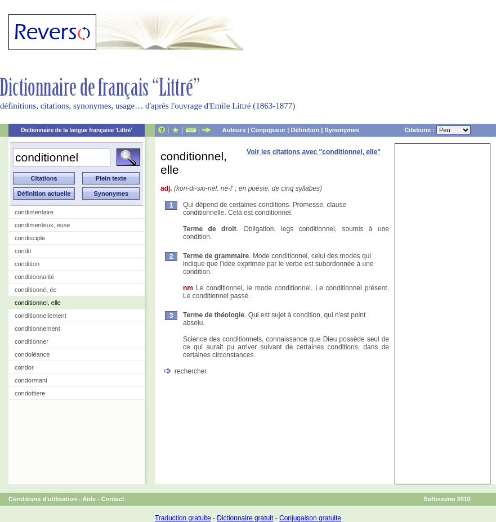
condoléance (32, 354)
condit (23, 251)
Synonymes (341, 130)
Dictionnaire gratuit (245, 518)
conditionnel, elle (38, 302)
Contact (112, 499)
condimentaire (34, 212)
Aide (89, 499)
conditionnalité (34, 276)
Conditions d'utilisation (42, 499)
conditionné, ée (36, 289)
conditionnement (37, 328)
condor (24, 367)
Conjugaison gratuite (310, 518)
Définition (305, 130)
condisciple (30, 238)
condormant (31, 380)
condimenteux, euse (42, 225)
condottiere (30, 393)
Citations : (437, 130)
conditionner (31, 341)
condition (27, 263)
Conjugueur (268, 130)
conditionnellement (40, 315)
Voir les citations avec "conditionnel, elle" (314, 152)
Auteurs (234, 130)
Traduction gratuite (183, 518)
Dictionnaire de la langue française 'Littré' (76, 130)
